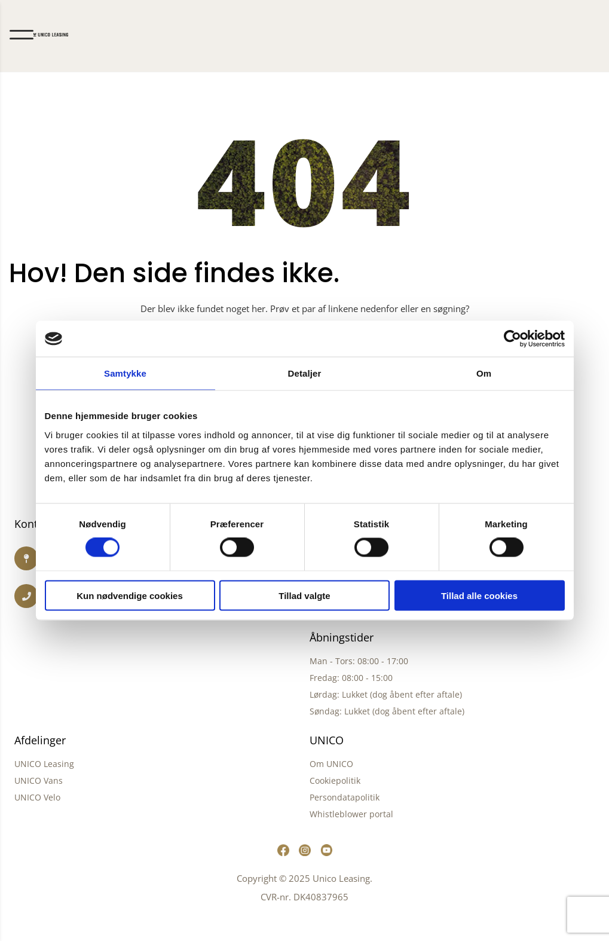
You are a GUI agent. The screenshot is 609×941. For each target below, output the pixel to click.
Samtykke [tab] (125, 373)
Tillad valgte (304, 595)
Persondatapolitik (345, 797)
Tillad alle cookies (479, 595)
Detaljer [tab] (305, 373)
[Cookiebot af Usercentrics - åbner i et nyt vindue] (512, 339)
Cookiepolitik (335, 780)
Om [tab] (483, 373)
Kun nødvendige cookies (129, 595)
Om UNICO (331, 763)
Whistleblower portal (351, 814)
